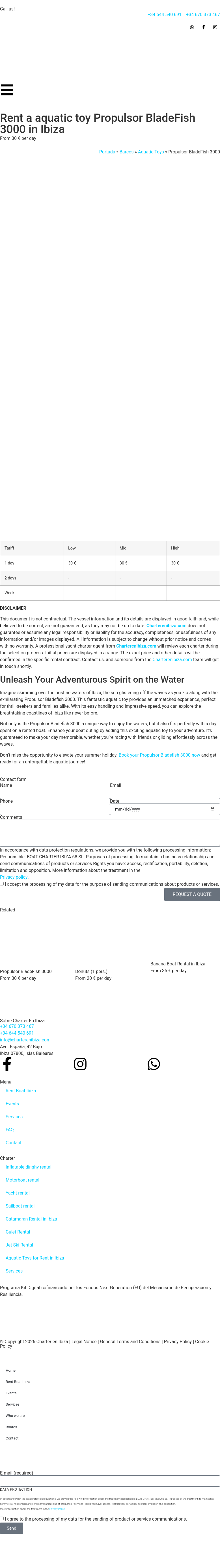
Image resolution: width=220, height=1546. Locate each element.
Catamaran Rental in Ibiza (31, 1219)
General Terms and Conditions (130, 1341)
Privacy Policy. (57, 1509)
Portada (107, 152)
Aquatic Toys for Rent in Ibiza (35, 1258)
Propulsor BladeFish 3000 (26, 971)
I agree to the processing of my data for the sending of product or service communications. (96, 1519)
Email (115, 785)
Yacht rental (18, 1193)
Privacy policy (14, 877)
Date (114, 801)
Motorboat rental (22, 1180)
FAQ (10, 1129)
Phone (6, 801)
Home (11, 1370)
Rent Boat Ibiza (21, 1090)
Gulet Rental (18, 1232)
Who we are (15, 1415)
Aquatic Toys (151, 152)
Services (14, 1116)
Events (12, 1103)
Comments (11, 817)
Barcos (127, 152)
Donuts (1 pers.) (91, 971)
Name (6, 785)
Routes (11, 1427)
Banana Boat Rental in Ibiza (177, 964)
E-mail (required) (16, 1473)
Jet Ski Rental (19, 1245)
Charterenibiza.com (166, 625)
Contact (13, 1142)
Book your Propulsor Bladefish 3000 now (159, 755)
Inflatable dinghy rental (28, 1167)
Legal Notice (84, 1341)
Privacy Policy (178, 1341)
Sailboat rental (20, 1206)
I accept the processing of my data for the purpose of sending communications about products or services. (112, 884)
